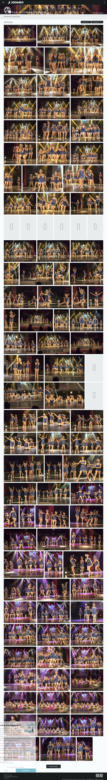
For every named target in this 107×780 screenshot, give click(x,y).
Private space (98, 13)
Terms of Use (8, 775)
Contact (6, 778)
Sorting (97, 22)
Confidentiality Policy (11, 776)
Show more (53, 766)
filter (86, 22)
